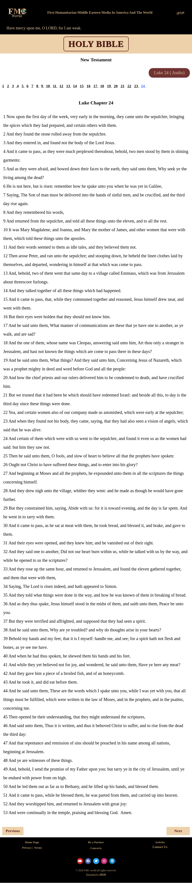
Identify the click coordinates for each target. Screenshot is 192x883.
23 (137, 86)
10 (48, 86)
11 (55, 86)
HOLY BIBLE (96, 44)
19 (110, 86)
